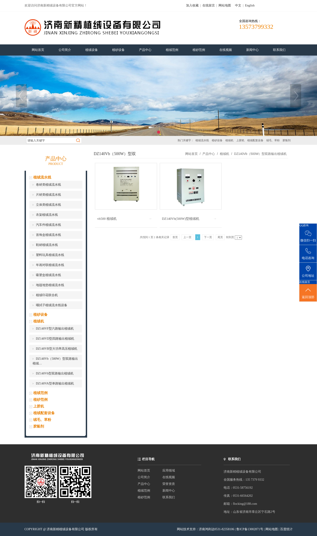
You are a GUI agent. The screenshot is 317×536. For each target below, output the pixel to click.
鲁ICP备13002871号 (250, 529)
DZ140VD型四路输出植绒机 (55, 338)
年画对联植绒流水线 (50, 265)
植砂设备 (217, 140)
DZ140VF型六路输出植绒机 (55, 328)
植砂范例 (40, 399)
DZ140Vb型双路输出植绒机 (55, 373)
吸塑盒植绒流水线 (48, 275)
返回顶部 (308, 293)
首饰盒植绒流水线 (48, 235)
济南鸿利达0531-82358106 (216, 529)
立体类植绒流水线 (48, 204)
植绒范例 (40, 393)
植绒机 (229, 140)
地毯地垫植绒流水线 (50, 285)
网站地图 (224, 5)
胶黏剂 (287, 140)
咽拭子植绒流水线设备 (51, 305)
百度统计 (286, 529)
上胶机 (240, 140)
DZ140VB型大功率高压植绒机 (56, 348)
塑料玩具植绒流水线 (50, 255)
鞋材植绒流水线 (47, 245)
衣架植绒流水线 (47, 214)
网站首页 (191, 154)
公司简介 (144, 477)
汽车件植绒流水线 (48, 224)
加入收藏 (192, 5)
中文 (238, 5)
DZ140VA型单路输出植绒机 (55, 383)
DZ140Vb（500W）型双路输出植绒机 (260, 154)
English (250, 5)
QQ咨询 (304, 225)
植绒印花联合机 (47, 295)
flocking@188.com (245, 503)
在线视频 (168, 477)
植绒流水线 (202, 140)
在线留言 (208, 5)
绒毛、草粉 (273, 140)
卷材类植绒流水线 (48, 184)
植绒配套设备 (255, 140)
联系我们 (168, 497)
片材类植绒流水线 (48, 194)
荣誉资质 (168, 484)
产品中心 (209, 154)
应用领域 (168, 470)
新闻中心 (168, 490)
